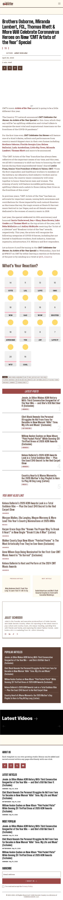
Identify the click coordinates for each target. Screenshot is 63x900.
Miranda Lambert (9, 382)
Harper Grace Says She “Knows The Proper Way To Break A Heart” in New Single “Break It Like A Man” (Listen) (30, 531)
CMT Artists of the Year (37, 377)
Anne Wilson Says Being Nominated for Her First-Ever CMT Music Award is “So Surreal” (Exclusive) (31, 553)
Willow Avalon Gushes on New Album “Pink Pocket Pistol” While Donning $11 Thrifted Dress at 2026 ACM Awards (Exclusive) (41, 440)
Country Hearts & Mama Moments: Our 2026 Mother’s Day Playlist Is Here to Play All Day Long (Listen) (41, 478)
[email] (31, 874)
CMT (25, 377)
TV (5, 48)
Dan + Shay (35, 220)
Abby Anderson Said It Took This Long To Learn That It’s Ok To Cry (16, 589)
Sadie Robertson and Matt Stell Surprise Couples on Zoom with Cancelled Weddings (46, 592)
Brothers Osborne (15, 377)
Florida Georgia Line (30, 144)
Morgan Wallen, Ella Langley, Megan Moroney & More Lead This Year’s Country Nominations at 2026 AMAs (29, 519)
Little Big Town (37, 147)
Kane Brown (48, 220)
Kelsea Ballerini (25, 379)
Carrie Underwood (20, 220)
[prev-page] (4, 726)
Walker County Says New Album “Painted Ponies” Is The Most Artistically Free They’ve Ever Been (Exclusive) (30, 542)
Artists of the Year (23, 108)
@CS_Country (45, 256)
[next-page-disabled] (59, 726)
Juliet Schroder (21, 53)
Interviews (26, 428)
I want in (31, 881)
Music (24, 484)
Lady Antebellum (39, 379)
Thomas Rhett (18, 150)
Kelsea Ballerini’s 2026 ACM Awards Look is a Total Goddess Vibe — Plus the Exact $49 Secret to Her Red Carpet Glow (41, 459)
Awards (25, 409)
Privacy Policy (27, 886)
